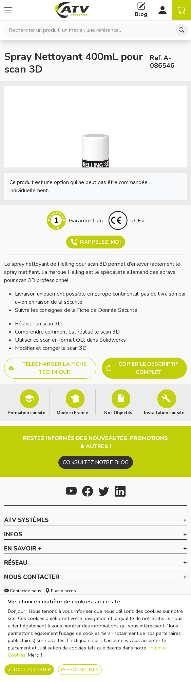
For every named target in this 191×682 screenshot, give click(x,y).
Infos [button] (13, 534)
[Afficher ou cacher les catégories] (8, 10)
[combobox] (95, 30)
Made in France (72, 412)
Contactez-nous (22, 591)
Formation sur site (26, 412)
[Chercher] (181, 30)
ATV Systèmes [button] (26, 520)
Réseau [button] (15, 563)
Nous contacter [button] (31, 577)
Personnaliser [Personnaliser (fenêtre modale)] (80, 669)
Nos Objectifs (118, 412)
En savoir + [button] (23, 549)
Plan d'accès (60, 591)
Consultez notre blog (96, 462)
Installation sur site (164, 412)
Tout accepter (29, 669)
